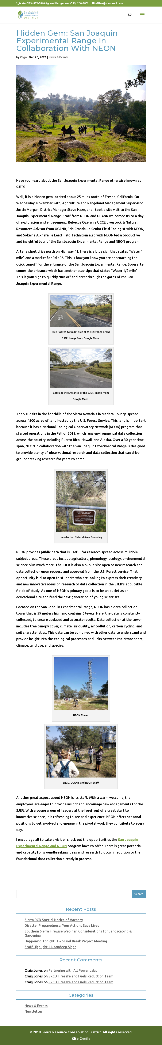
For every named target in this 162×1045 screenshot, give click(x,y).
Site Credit (81, 1039)
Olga (23, 57)
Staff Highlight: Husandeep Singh (50, 947)
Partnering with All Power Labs (73, 970)
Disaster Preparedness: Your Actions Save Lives (62, 925)
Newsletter (33, 1011)
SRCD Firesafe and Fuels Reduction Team (81, 976)
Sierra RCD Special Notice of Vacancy (54, 920)
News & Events (58, 57)
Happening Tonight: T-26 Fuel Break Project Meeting (66, 941)
